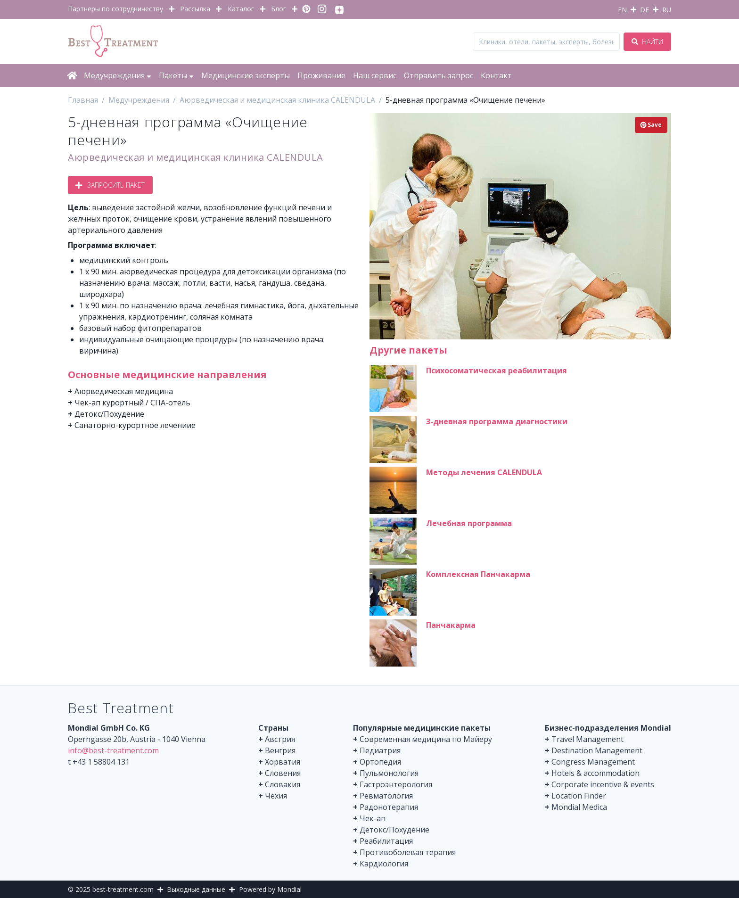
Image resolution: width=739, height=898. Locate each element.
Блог (278, 8)
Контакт (496, 75)
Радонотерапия (389, 807)
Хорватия (282, 762)
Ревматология (386, 796)
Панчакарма (451, 625)
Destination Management (596, 750)
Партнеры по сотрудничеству (115, 8)
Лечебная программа (469, 523)
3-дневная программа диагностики (496, 421)
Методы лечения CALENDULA (484, 472)
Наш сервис (374, 75)
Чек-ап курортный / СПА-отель (132, 402)
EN (622, 9)
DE (644, 9)
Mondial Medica (579, 807)
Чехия (276, 796)
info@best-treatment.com (113, 750)
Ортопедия (380, 762)
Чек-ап (373, 818)
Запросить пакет (110, 185)
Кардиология (384, 863)
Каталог (241, 8)
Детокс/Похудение (109, 414)
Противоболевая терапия (408, 852)
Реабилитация (386, 841)
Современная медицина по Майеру (426, 739)
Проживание (321, 75)
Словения (283, 773)
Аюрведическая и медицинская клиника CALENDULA (195, 157)
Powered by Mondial (270, 889)
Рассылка (195, 8)
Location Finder (578, 796)
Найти (647, 41)
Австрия (280, 739)
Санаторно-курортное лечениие (135, 425)
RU (666, 9)
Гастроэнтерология (396, 784)
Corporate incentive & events (602, 784)
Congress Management (593, 762)
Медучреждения (117, 75)
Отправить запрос (438, 75)
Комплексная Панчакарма (478, 574)
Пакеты (176, 75)
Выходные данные (196, 889)
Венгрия (280, 750)
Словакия (282, 784)
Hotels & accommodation (595, 773)
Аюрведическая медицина (123, 391)
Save (651, 125)
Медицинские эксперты (245, 75)
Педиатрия (380, 750)
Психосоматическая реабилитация (496, 370)
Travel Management (587, 739)
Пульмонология (389, 773)
